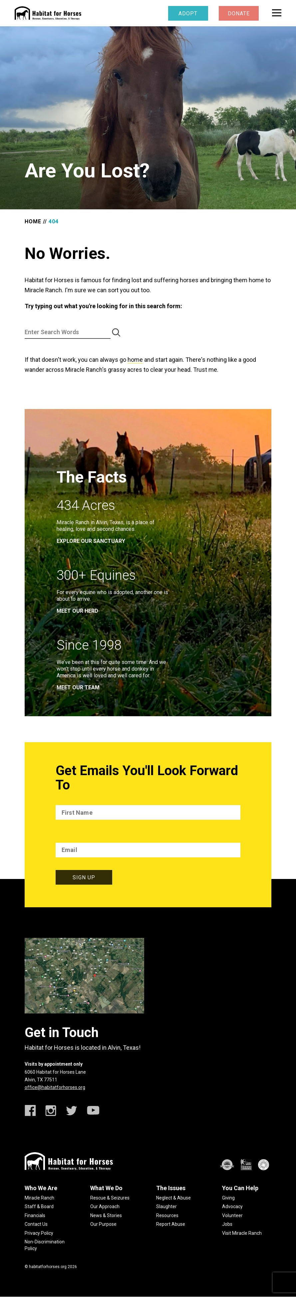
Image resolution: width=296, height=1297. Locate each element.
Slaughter (166, 1206)
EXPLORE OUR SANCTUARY (91, 541)
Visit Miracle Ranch (242, 1233)
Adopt (187, 13)
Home (33, 221)
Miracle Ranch (39, 1197)
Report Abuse (170, 1224)
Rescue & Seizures (110, 1197)
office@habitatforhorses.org (55, 1087)
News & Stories (106, 1215)
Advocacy (232, 1206)
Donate (239, 13)
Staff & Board (39, 1206)
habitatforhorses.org (48, 1266)
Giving (228, 1197)
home (135, 359)
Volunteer (232, 1215)
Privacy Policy (39, 1233)
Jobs (227, 1224)
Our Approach (105, 1206)
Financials (35, 1215)
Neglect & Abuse (173, 1197)
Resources (167, 1215)
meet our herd (77, 611)
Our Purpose (103, 1224)
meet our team (78, 687)
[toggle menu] (276, 12)
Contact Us (36, 1224)
